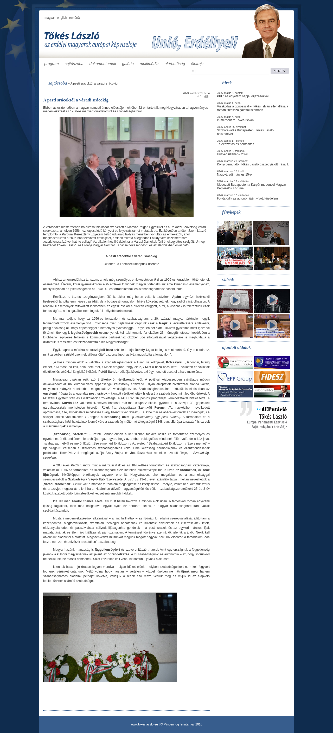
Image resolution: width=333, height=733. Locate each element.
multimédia (149, 63)
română (74, 18)
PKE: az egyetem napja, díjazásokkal (242, 96)
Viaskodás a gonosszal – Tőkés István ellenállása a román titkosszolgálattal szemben (252, 108)
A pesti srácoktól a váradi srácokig (93, 83)
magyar (49, 18)
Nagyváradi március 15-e (234, 174)
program (51, 63)
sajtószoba (74, 63)
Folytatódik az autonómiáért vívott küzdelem (247, 198)
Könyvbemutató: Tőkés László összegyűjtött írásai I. (253, 164)
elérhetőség (175, 63)
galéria (128, 63)
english (62, 18)
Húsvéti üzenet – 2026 (232, 154)
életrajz (197, 63)
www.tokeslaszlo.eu (144, 724)
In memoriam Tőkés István (235, 120)
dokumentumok (102, 63)
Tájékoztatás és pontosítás (235, 144)
